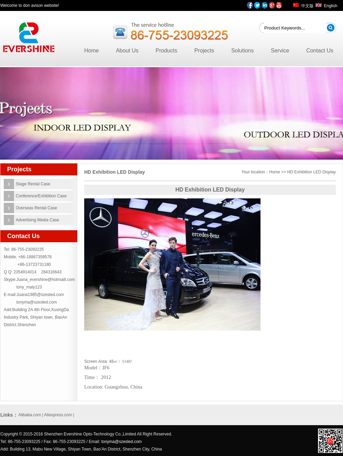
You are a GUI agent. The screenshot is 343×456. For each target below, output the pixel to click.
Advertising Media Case (37, 220)
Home (91, 50)
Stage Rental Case (33, 184)
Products (166, 50)
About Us (127, 50)
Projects (204, 50)
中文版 (307, 5)
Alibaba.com (29, 414)
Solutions (242, 50)
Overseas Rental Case (36, 208)
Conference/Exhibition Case (41, 196)
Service (280, 50)
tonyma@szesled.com (36, 302)
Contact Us (319, 50)
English (330, 5)
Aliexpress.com (58, 414)
